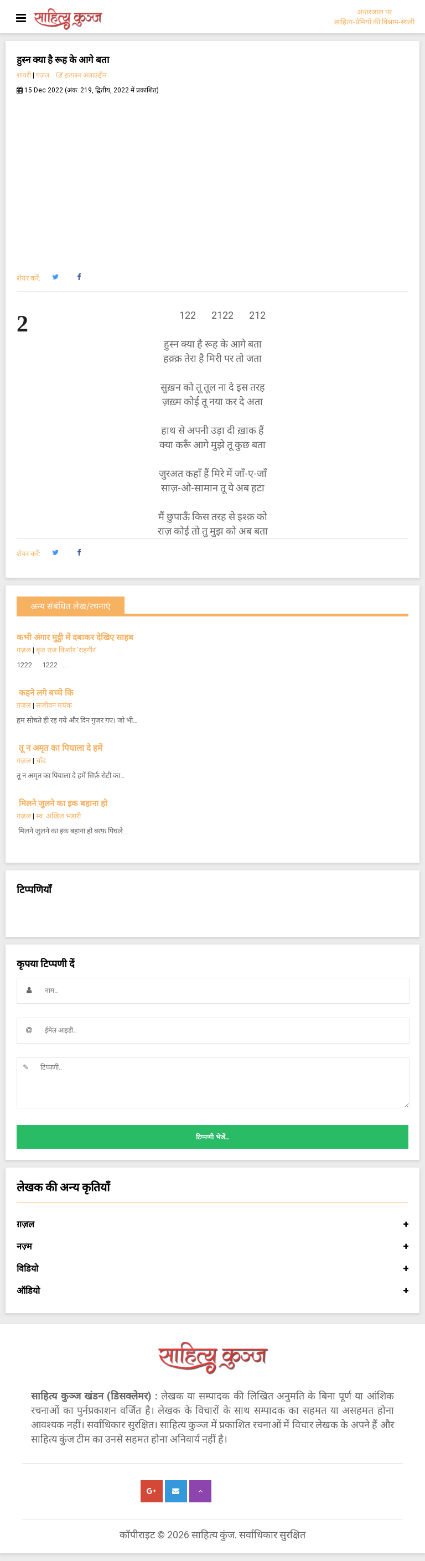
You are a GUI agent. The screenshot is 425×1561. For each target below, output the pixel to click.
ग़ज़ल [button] (212, 1224)
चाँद (41, 760)
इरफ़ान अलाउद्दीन (81, 75)
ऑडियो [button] (212, 1291)
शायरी (24, 75)
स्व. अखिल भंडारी (58, 816)
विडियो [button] (212, 1269)
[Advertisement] (212, 177)
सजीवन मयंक (54, 705)
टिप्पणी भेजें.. (212, 1137)
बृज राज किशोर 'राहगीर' (66, 650)
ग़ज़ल (42, 75)
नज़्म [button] (212, 1247)
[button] (55, 277)
